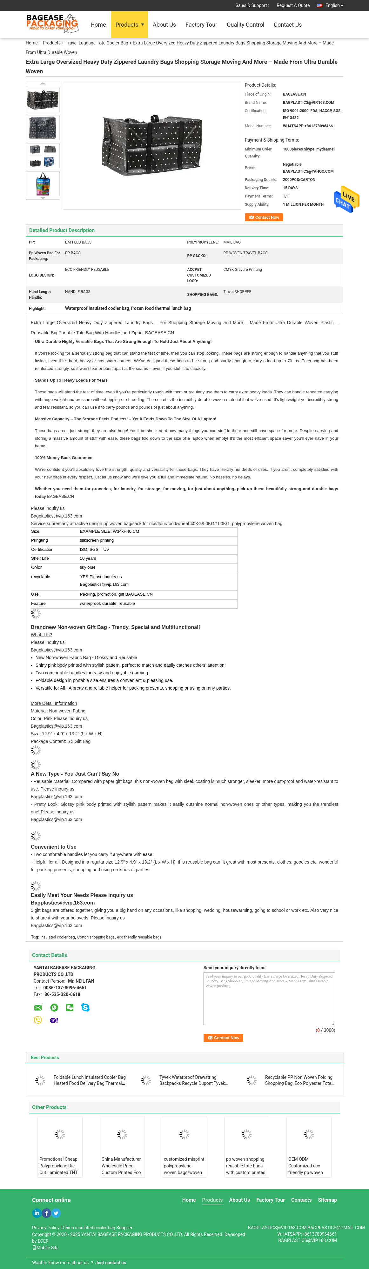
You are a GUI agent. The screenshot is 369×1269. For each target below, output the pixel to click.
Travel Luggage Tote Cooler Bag (97, 42)
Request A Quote (293, 5)
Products (127, 24)
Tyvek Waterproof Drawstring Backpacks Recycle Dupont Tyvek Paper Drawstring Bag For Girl (192, 1083)
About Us (164, 24)
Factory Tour (201, 24)
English (334, 5)
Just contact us (110, 1262)
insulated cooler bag (58, 937)
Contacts (301, 1200)
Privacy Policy (45, 1227)
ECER (43, 1241)
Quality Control (245, 24)
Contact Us (288, 24)
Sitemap (327, 1200)
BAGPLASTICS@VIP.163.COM (307, 1240)
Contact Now (267, 217)
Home (98, 24)
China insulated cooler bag (89, 1227)
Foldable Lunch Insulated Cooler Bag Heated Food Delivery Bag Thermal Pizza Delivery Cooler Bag (90, 1083)
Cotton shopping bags (95, 937)
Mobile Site (45, 1247)
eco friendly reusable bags (139, 937)
